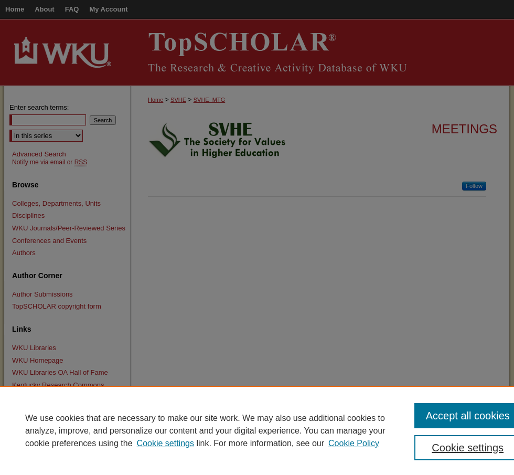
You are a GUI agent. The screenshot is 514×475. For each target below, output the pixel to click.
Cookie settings (165, 443)
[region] (257, 430)
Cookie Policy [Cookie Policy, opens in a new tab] (353, 443)
